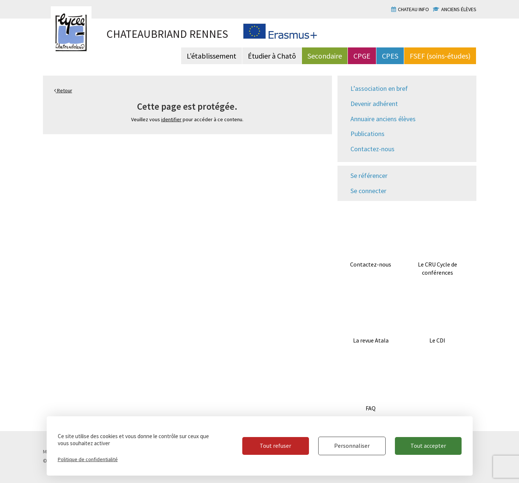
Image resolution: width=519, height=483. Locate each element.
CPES (390, 55)
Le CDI (437, 340)
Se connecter (368, 190)
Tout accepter (428, 445)
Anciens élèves (458, 9)
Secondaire (324, 55)
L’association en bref (379, 88)
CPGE (361, 55)
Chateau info (413, 9)
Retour (63, 90)
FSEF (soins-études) (440, 55)
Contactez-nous (372, 149)
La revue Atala (371, 340)
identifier (171, 119)
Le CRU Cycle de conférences (437, 269)
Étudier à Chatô (272, 55)
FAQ (371, 408)
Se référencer (368, 175)
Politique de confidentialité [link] (88, 459)
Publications (367, 133)
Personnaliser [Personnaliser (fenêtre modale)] (352, 445)
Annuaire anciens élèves (383, 119)
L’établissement (211, 55)
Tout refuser (275, 445)
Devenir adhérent (374, 103)
